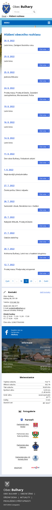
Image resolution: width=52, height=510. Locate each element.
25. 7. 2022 (9, 217)
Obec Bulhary (10, 493)
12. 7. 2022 (9, 264)
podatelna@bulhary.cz (17, 308)
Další (46, 281)
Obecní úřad (27, 493)
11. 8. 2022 (9, 153)
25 (40, 281)
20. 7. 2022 (9, 248)
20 (31, 281)
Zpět (7, 281)
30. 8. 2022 (9, 40)
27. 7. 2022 (9, 185)
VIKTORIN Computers (11, 505)
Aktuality (25, 497)
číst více (43, 49)
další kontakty (45, 292)
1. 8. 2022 (8, 169)
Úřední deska (10, 497)
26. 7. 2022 (9, 201)
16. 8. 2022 (9, 122)
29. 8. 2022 (9, 56)
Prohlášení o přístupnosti (17, 501)
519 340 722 (14, 302)
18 (21, 281)
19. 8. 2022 (9, 106)
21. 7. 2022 (9, 233)
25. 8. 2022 (9, 72)
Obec (23, 7)
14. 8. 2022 (9, 138)
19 (26, 281)
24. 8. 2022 (9, 88)
